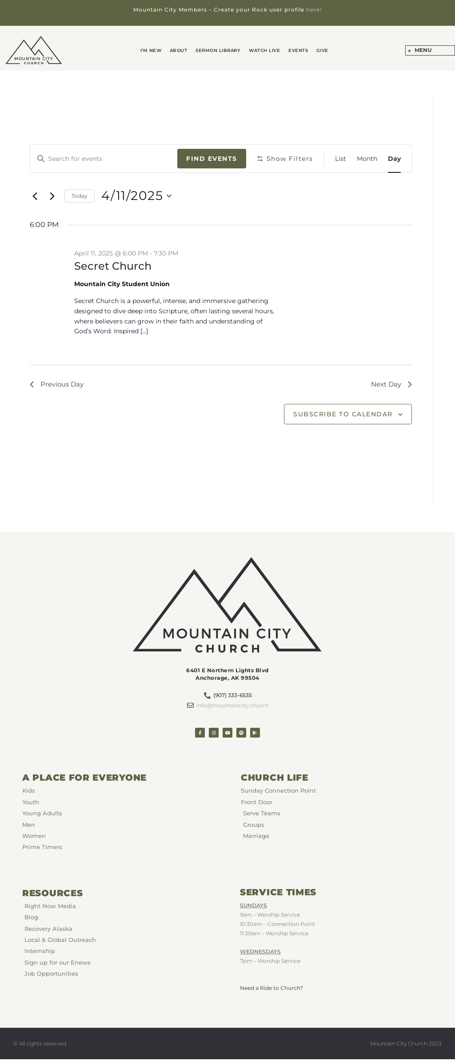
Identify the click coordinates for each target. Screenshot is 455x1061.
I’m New (156, 50)
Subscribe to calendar (343, 415)
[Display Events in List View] (340, 158)
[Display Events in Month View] (367, 158)
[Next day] (52, 196)
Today (80, 195)
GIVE (317, 50)
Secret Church (113, 265)
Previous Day (58, 385)
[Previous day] (35, 196)
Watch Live (263, 50)
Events (295, 50)
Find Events (211, 158)
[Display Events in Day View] (394, 158)
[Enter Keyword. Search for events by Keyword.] (104, 158)
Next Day (390, 385)
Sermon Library (219, 50)
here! (314, 9)
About (182, 50)
